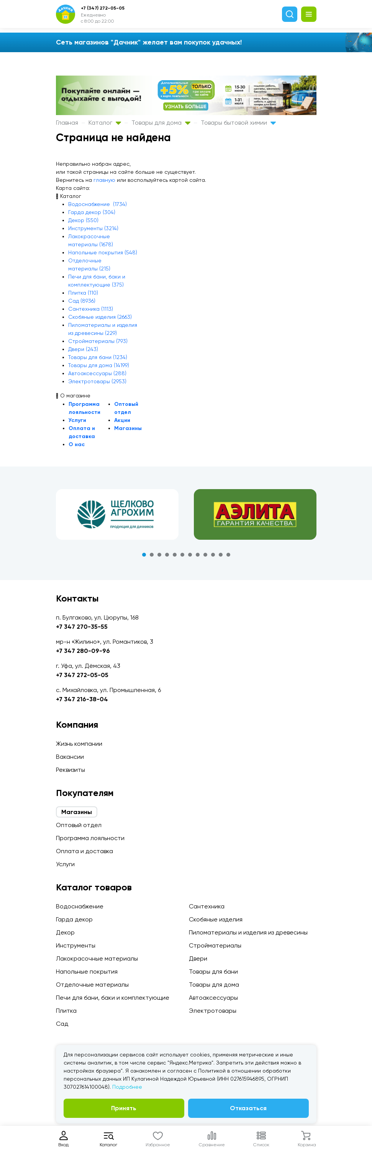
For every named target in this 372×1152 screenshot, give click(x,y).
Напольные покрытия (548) (102, 252)
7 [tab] (190, 555)
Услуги (77, 420)
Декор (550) (83, 220)
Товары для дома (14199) (98, 365)
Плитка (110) (83, 293)
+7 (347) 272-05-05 (103, 8)
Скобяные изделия (216, 919)
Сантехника (207, 906)
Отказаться (248, 1108)
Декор (65, 932)
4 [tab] (167, 555)
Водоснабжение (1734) (97, 204)
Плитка (66, 1010)
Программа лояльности (90, 838)
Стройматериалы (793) (98, 341)
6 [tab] (182, 555)
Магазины (128, 428)
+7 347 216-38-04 (82, 699)
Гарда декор (74, 919)
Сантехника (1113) (90, 309)
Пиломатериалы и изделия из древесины (248, 932)
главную (104, 180)
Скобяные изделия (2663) (100, 317)
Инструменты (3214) (93, 228)
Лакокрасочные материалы (97, 958)
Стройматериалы (215, 945)
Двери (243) (83, 349)
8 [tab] (198, 555)
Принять (123, 1108)
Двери (198, 958)
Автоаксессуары (213, 997)
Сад (62, 1023)
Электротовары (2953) (97, 381)
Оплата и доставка (84, 851)
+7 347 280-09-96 (83, 650)
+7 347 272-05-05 (82, 675)
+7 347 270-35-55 (82, 626)
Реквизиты (70, 769)
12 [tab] (228, 555)
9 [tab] (205, 555)
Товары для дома (160, 122)
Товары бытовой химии (238, 122)
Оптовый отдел (79, 825)
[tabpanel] (117, 514)
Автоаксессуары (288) (97, 373)
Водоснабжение (79, 906)
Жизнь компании (79, 743)
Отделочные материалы (92, 984)
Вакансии (70, 756)
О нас (77, 444)
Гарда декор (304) (91, 212)
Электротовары (212, 1010)
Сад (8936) (81, 301)
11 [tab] (221, 555)
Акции (122, 420)
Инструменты (75, 945)
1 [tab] (144, 555)
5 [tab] (175, 555)
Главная (67, 122)
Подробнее (127, 1087)
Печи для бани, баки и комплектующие (112, 997)
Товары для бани (213, 971)
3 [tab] (159, 555)
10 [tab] (213, 555)
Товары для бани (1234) (97, 357)
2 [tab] (152, 555)
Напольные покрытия (87, 971)
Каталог (104, 122)
